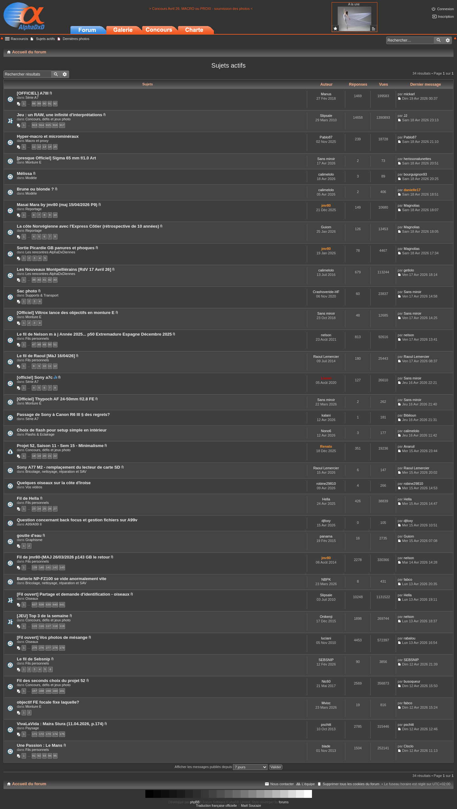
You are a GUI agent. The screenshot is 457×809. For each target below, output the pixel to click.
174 (55, 734)
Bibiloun (410, 415)
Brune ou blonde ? (35, 189)
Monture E (33, 162)
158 (41, 690)
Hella (326, 499)
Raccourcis (19, 39)
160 (55, 690)
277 (48, 647)
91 (49, 103)
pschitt (326, 724)
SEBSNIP (326, 660)
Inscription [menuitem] (446, 16)
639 (48, 604)
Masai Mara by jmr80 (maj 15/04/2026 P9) (57, 204)
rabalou (409, 638)
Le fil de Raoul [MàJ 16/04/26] (46, 355)
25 (44, 508)
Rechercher (438, 40)
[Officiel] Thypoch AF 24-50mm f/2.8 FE (55, 399)
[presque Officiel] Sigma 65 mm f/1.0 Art (56, 158)
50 (49, 344)
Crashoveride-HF (326, 292)
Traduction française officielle (216, 805)
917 (62, 125)
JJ (405, 115)
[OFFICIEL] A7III (33, 93)
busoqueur (412, 681)
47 (34, 344)
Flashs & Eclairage (40, 434)
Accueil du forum (29, 783)
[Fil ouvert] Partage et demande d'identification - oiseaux (73, 594)
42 (49, 279)
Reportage (33, 209)
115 (34, 626)
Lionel (326, 378)
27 (55, 508)
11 (34, 146)
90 (44, 103)
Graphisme (34, 540)
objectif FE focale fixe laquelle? (48, 702)
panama (326, 536)
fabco (408, 579)
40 (39, 279)
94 (49, 755)
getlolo (409, 270)
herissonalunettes (417, 159)
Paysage (32, 728)
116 (41, 626)
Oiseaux (31, 598)
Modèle (31, 178)
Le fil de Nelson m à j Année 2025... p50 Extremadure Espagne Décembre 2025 (94, 334)
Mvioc (326, 703)
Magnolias (412, 205)
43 (55, 279)
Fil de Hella (28, 498)
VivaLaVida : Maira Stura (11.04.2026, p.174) (60, 723)
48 (39, 344)
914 (41, 125)
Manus (326, 94)
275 (34, 647)
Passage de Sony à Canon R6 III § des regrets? (63, 414)
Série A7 (32, 97)
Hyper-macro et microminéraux (48, 136)
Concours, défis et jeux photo (47, 119)
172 (41, 734)
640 (55, 604)
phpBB (195, 802)
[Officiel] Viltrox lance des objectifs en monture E (66, 312)
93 (44, 755)
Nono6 (326, 431)
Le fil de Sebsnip (33, 659)
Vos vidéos (33, 487)
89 (39, 103)
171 (34, 734)
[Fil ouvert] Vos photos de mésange (52, 637)
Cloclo (409, 746)
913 (34, 125)
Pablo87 (326, 137)
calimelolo (326, 174)
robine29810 (326, 483)
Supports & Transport (41, 295)
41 (44, 279)
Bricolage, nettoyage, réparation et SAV (55, 471)
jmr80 (326, 205)
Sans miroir (326, 159)
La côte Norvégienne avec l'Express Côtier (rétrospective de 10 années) (88, 226)
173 (48, 734)
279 (62, 647)
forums (284, 802)
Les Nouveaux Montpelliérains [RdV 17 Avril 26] (64, 269)
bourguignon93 (415, 174)
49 (44, 344)
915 (48, 125)
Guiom (326, 227)
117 (48, 626)
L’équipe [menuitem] (308, 784)
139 (34, 567)
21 (49, 456)
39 (34, 279)
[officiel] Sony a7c (35, 377)
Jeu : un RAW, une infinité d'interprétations (59, 114)
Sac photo (27, 291)
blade (326, 746)
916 (55, 125)
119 (62, 626)
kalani (326, 415)
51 (55, 344)
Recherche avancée (447, 40)
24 (39, 508)
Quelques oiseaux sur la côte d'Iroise (54, 482)
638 (41, 604)
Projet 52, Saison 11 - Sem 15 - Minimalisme (60, 445)
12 (39, 146)
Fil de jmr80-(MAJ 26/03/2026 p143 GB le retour (63, 557)
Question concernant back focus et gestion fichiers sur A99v (77, 520)
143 (62, 567)
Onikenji (326, 616)
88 (34, 103)
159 (48, 690)
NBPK (326, 579)
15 (55, 146)
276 (41, 647)
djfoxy (326, 521)
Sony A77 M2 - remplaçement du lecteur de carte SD (68, 467)
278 (55, 647)
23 (34, 508)
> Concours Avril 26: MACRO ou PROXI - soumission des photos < (201, 8)
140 (41, 567)
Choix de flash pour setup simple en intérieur (62, 430)
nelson (326, 335)
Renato (326, 446)
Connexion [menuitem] (445, 9)
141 (48, 567)
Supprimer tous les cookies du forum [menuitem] (351, 784)
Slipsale (326, 115)
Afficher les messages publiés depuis (221, 767)
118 (55, 626)
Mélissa (24, 173)
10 (55, 215)
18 (34, 456)
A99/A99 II (33, 524)
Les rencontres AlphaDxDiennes (50, 252)
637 (34, 604)
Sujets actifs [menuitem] (45, 39)
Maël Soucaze (251, 805)
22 (55, 456)
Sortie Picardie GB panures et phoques (56, 247)
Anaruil (409, 446)
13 (44, 146)
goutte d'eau (29, 535)
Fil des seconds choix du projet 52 (51, 680)
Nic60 (325, 681)
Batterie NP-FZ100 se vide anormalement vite (61, 578)
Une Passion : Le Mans (40, 745)
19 (39, 456)
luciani (326, 638)
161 (62, 690)
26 (49, 508)
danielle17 (412, 190)
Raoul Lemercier (326, 356)
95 (55, 755)
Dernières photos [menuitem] (76, 39)
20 (44, 456)
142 (55, 567)
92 (55, 103)
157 (34, 690)
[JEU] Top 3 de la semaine (42, 615)
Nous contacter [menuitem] (282, 784)
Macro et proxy (37, 141)
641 (62, 604)
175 (62, 734)
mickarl (409, 94)
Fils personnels (37, 338)
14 (49, 146)
